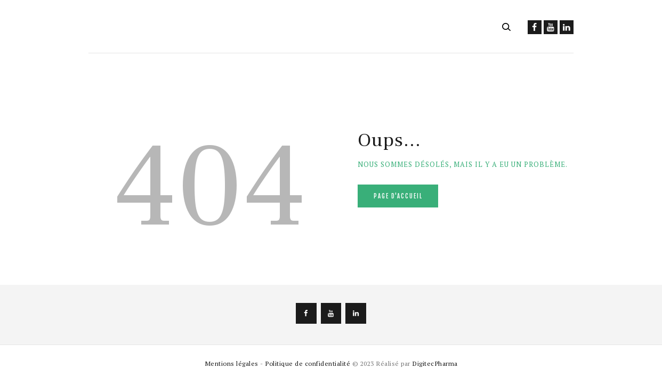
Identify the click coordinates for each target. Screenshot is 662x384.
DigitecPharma (435, 363)
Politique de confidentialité (307, 363)
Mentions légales (232, 363)
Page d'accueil (398, 196)
